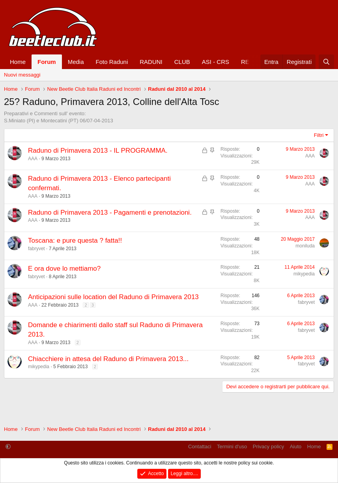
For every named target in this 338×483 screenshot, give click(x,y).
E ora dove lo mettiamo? (64, 268)
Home (18, 61)
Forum (46, 61)
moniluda (305, 246)
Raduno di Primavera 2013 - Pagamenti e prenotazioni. (110, 212)
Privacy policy (268, 446)
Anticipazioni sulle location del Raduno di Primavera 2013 (113, 297)
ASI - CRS (215, 61)
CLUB (182, 61)
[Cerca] (326, 61)
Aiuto (296, 446)
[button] (8, 446)
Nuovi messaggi (22, 75)
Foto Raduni (112, 61)
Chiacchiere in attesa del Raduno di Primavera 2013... (108, 359)
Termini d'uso (232, 446)
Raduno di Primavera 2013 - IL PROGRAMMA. (98, 150)
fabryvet (36, 248)
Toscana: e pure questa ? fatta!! (75, 240)
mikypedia (304, 274)
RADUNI (151, 61)
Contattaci (199, 446)
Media (76, 61)
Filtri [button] (319, 135)
